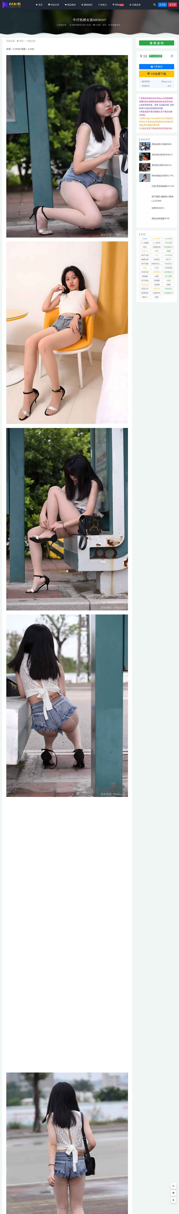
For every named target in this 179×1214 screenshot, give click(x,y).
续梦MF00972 (158, 208)
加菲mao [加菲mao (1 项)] (145, 251)
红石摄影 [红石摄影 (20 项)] (169, 276)
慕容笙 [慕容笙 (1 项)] (157, 259)
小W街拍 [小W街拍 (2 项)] (169, 255)
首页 (21, 41)
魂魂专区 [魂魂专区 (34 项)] (157, 293)
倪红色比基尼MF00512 (162, 155)
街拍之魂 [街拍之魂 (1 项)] (145, 285)
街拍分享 (62, 25)
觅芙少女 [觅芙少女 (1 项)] (145, 289)
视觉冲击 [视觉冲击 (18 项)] (157, 289)
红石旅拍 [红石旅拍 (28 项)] (145, 280)
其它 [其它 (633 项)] (145, 247)
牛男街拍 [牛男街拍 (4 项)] (169, 268)
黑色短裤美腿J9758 (160, 218)
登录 (162, 5)
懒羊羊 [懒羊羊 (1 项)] (168, 259)
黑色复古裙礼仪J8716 (161, 165)
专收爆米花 (114, 25)
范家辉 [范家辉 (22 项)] (157, 280)
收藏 (11, 1114)
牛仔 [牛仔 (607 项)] (157, 268)
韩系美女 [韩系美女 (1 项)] (145, 293)
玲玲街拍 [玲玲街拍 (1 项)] (145, 272)
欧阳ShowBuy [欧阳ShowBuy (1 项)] (157, 264)
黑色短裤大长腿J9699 (161, 144)
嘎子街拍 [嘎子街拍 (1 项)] (145, 255)
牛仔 (20, 1106)
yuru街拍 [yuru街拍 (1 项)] (169, 239)
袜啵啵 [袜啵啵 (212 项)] (157, 285)
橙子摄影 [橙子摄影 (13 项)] (145, 264)
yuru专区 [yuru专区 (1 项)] (157, 239)
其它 (11, 1106)
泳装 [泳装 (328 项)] (145, 268)
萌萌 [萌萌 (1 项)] (169, 280)
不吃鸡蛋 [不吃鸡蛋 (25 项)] (169, 243)
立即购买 (156, 66)
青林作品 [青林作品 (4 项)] (169, 289)
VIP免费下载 (156, 73)
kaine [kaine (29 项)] (145, 239)
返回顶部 (171, 1210)
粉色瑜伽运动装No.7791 (163, 175)
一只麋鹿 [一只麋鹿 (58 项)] (145, 243)
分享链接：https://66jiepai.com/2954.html (31, 1113)
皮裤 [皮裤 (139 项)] (157, 276)
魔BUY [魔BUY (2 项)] (145, 297)
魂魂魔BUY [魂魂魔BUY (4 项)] (169, 293)
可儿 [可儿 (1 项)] (157, 251)
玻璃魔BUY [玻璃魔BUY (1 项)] (169, 272)
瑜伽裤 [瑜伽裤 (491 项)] (145, 276)
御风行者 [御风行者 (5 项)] (145, 259)
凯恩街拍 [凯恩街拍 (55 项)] (157, 247)
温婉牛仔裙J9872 (113, 1193)
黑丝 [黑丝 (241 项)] (157, 297)
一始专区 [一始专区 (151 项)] (157, 243)
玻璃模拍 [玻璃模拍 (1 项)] (157, 272)
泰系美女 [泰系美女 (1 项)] (169, 264)
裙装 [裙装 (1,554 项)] (169, 285)
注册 (172, 5)
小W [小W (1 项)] (157, 255)
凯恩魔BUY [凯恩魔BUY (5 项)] (169, 247)
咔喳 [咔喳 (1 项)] (169, 251)
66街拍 (25, 1210)
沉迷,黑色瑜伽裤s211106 (163, 186)
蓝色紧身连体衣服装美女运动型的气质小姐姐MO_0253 (83, 1196)
